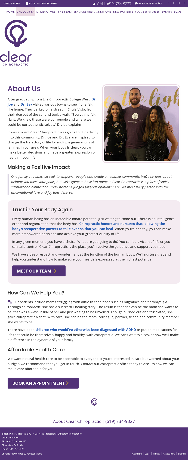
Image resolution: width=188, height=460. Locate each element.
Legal (147, 453)
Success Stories (147, 12)
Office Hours (12, 3)
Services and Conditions (92, 12)
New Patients (123, 12)
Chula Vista (25, 12)
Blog (177, 12)
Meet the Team (61, 12)
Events (167, 12)
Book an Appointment (41, 3)
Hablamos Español (148, 3)
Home (10, 12)
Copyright (137, 453)
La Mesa (42, 12)
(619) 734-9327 (119, 4)
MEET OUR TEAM (39, 271)
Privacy (156, 453)
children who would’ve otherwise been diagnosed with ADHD (85, 329)
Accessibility (169, 453)
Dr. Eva (26, 104)
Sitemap (182, 453)
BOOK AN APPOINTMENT (43, 383)
